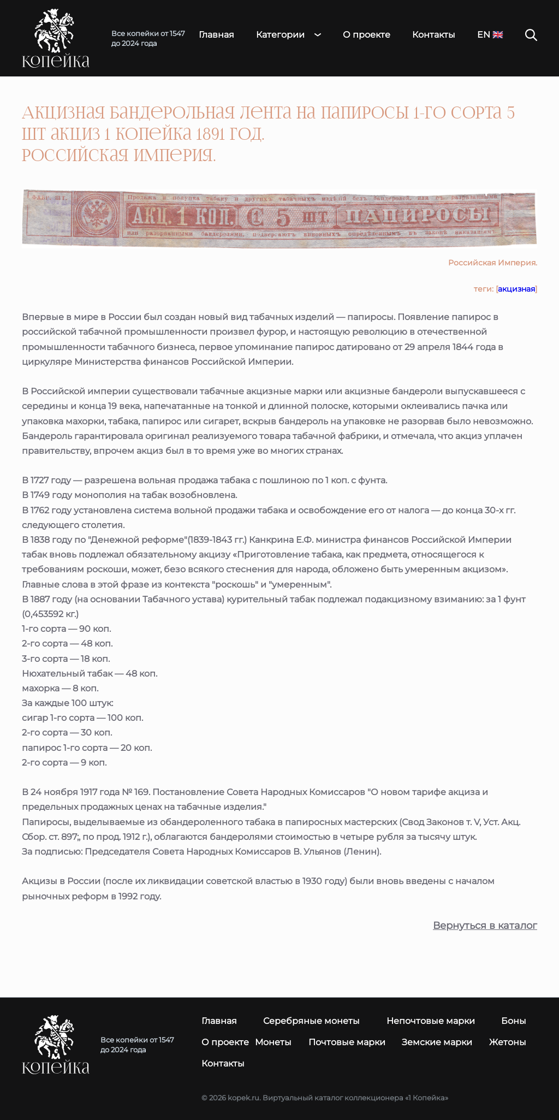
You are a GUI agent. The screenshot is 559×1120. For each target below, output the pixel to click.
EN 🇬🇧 (490, 35)
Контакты (433, 35)
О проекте (366, 35)
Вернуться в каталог (485, 926)
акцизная (516, 289)
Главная (216, 35)
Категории (280, 35)
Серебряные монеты (311, 1021)
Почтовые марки (346, 1042)
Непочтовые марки (430, 1021)
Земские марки (437, 1042)
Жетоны (507, 1042)
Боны (513, 1021)
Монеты (273, 1042)
